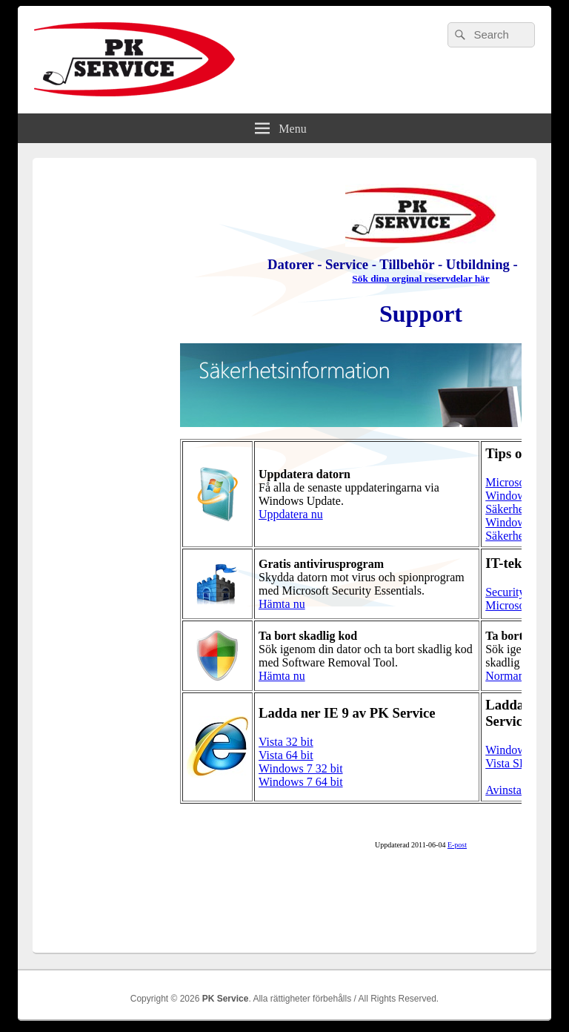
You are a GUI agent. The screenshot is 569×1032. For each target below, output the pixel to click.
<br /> (284, 547)
